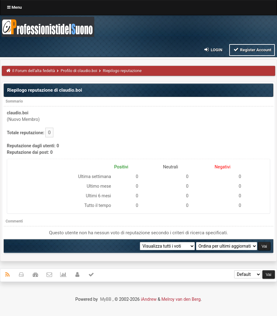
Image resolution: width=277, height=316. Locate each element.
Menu (14, 7)
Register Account (252, 49)
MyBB (105, 299)
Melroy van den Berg (180, 299)
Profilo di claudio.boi (78, 70)
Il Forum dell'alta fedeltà (33, 70)
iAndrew (149, 299)
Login (212, 49)
